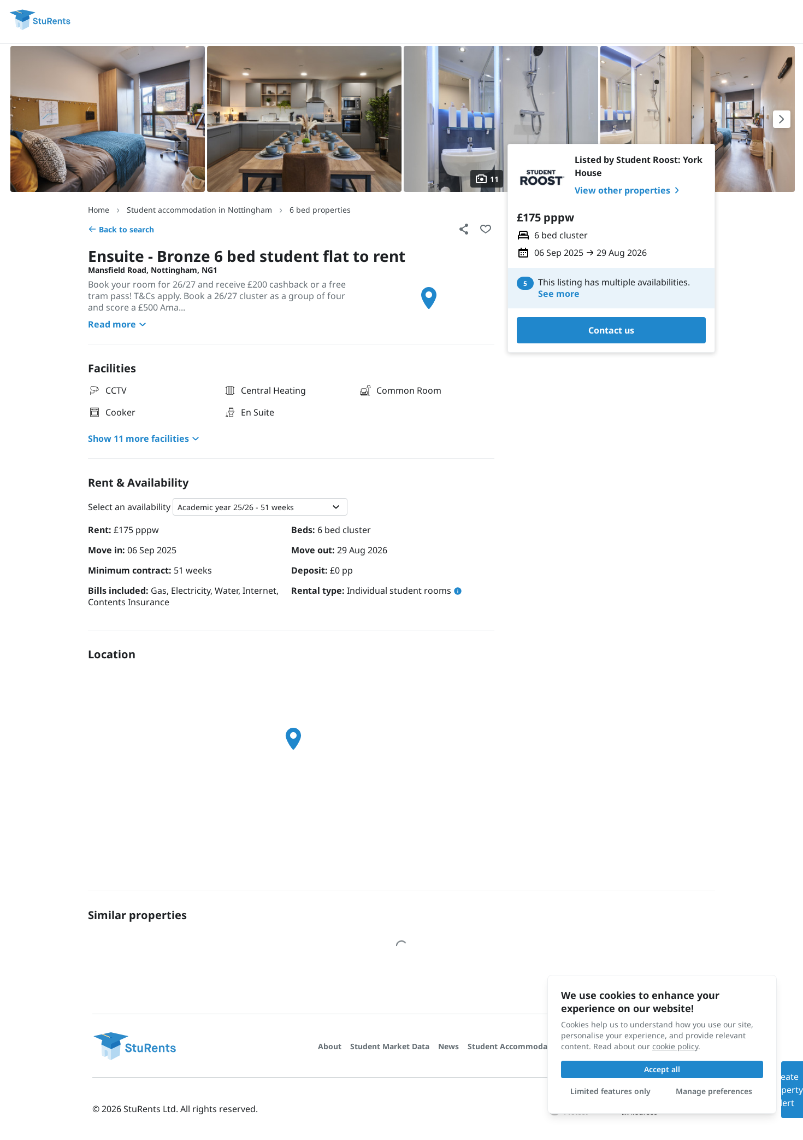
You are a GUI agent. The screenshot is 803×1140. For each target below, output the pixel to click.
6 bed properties (320, 209)
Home (98, 209)
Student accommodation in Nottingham (199, 209)
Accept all (662, 1069)
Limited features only (610, 1091)
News (448, 1046)
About (329, 1046)
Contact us (611, 330)
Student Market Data (389, 1046)
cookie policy (675, 1046)
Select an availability (129, 507)
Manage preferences (714, 1091)
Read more (118, 324)
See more (559, 294)
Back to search (121, 229)
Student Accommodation (515, 1046)
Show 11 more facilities (145, 438)
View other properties (629, 190)
